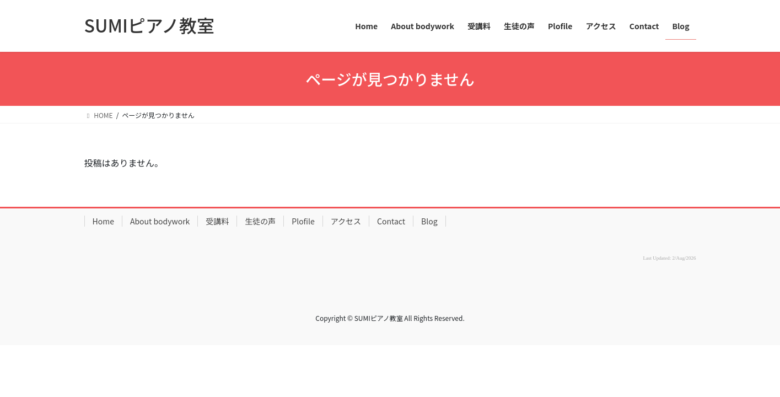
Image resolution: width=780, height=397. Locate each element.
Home (103, 221)
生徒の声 (260, 221)
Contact (391, 221)
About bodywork (160, 221)
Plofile (303, 221)
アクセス (346, 221)
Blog (429, 221)
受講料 (217, 221)
